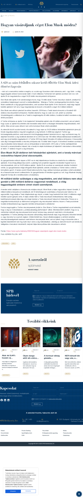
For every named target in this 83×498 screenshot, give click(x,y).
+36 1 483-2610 (7, 4)
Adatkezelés (4, 435)
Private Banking (26, 430)
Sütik (23, 435)
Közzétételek (5, 433)
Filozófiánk (45, 430)
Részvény (12, 15)
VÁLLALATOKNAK (46, 10)
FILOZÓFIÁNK (56, 10)
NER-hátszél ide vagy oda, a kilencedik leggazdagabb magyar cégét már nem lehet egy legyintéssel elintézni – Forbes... (72, 357)
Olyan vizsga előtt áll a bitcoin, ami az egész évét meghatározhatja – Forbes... (31, 357)
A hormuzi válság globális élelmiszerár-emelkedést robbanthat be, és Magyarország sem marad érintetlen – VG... (52, 357)
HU (79, 11)
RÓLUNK (11, 11)
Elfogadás (29, 491)
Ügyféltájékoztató (27, 433)
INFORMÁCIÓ (65, 10)
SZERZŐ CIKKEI (33, 269)
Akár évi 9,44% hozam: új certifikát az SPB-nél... (8, 357)
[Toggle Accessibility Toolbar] (79, 494)
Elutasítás (13, 491)
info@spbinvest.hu (21, 4)
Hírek (5, 15)
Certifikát (6, 375)
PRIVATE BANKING (22, 11)
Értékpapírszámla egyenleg (50, 433)
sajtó (26, 373)
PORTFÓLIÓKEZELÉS (34, 11)
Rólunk (3, 430)
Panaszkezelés (74, 4)
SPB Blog (30, 4)
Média (65, 430)
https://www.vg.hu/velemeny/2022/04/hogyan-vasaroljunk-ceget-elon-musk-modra (36, 231)
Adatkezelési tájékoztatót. (55, 399)
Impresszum (45, 435)
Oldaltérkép (66, 435)
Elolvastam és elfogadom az (48, 399)
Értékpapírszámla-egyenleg (62, 4)
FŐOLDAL (4, 10)
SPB (13, 243)
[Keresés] (81, 4)
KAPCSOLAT (73, 10)
